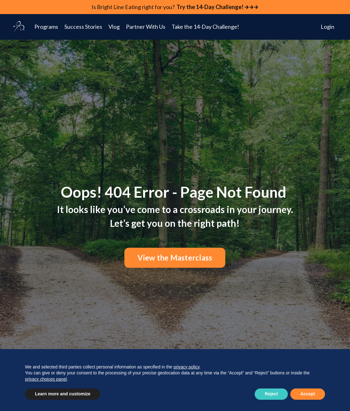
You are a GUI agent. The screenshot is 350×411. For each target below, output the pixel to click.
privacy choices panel (46, 379)
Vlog (114, 26)
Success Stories (83, 26)
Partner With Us (145, 26)
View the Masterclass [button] (175, 257)
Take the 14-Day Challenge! (205, 26)
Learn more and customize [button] (62, 393)
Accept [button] (307, 393)
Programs (46, 26)
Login (327, 26)
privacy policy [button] (186, 366)
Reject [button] (271, 393)
